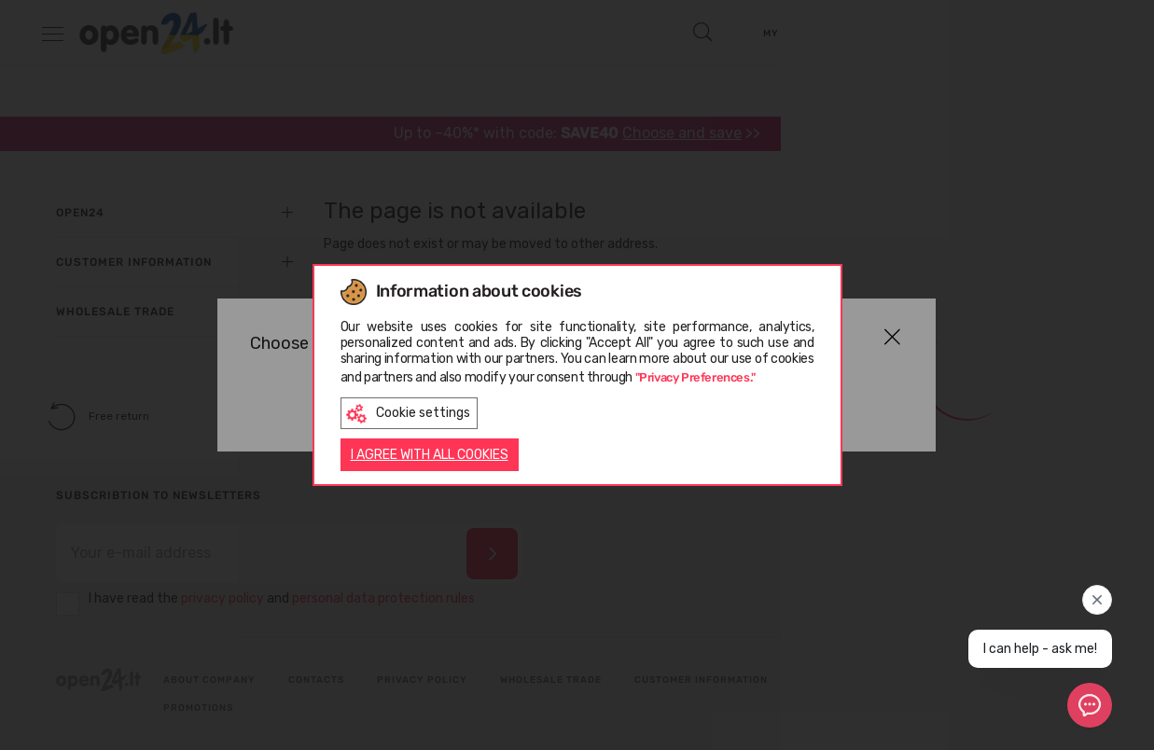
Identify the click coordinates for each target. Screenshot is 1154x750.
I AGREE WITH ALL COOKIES (429, 457)
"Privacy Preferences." (695, 375)
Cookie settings (408, 413)
